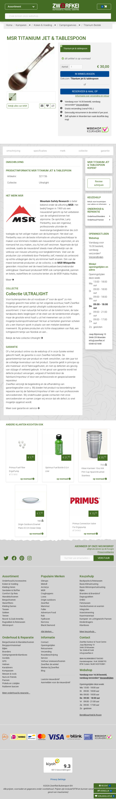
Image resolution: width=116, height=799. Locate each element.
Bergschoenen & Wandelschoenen (18, 642)
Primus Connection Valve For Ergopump (85, 527)
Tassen (5, 609)
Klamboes (84, 625)
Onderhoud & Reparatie (18, 637)
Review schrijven (99, 183)
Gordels (6, 658)
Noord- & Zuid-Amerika (12, 619)
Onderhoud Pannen (95, 220)
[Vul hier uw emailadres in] (77, 558)
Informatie (48, 637)
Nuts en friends (9, 677)
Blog (43, 670)
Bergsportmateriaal (11, 645)
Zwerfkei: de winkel (49, 664)
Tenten (5, 615)
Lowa (43, 596)
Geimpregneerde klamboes (14, 655)
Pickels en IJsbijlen (11, 683)
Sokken (5, 612)
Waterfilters (7, 603)
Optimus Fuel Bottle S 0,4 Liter (57, 469)
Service (44, 658)
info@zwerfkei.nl (97, 340)
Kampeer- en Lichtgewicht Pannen (96, 619)
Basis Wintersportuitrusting (92, 587)
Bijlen (82, 590)
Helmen (5, 664)
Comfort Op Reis (10, 593)
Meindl (44, 584)
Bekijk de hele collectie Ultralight (24, 338)
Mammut (45, 606)
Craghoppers (47, 593)
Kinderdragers (86, 622)
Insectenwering (87, 612)
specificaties (40, 150)
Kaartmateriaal (87, 615)
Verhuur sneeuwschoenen (53, 661)
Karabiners (7, 667)
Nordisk (34, 332)
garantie (105, 150)
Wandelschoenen (10, 596)
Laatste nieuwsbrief (50, 679)
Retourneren (47, 648)
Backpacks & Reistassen (91, 581)
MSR (43, 590)
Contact (44, 642)
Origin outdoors (48, 600)
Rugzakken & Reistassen (13, 622)
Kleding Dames (9, 606)
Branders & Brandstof (90, 593)
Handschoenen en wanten (92, 606)
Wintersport (7, 625)
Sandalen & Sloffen (11, 590)
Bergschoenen (9, 600)
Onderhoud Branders (96, 216)
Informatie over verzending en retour (92, 96)
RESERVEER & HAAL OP (85, 91)
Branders (6, 651)
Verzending (46, 651)
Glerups (44, 581)
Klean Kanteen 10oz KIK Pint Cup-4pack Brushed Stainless (93, 472)
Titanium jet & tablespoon (73, 47)
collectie (83, 150)
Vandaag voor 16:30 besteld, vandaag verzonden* (96, 250)
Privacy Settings (58, 779)
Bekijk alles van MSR (17, 106)
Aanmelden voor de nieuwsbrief (55, 682)
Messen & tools (9, 674)
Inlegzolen (84, 609)
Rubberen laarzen (10, 686)
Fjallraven (45, 619)
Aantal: (65, 67)
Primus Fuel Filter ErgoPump (21, 471)
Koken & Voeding (10, 584)
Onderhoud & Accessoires (14, 581)
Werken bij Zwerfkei (50, 667)
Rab (72, 328)
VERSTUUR (104, 558)
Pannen (6, 680)
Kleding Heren (8, 587)
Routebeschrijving (49, 655)
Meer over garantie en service (23, 408)
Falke (43, 609)
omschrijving (13, 150)
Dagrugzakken (86, 596)
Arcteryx (45, 587)
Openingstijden (48, 645)
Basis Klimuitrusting (89, 584)
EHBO (82, 600)
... (29, 25)
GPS (4, 661)
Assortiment (21, 6)
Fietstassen (85, 603)
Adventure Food (48, 612)
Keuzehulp (87, 576)
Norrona (45, 622)
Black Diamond (48, 625)
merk (62, 150)
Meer (10, 279)
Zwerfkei (45, 603)
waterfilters (22, 273)
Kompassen (7, 670)
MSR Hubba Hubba (67, 273)
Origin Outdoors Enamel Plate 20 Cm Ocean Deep (29, 526)
